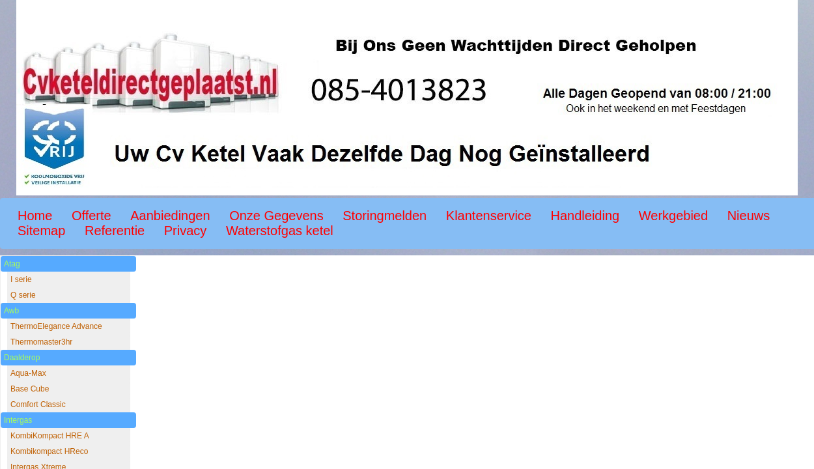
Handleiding (585, 215)
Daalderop (22, 357)
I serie (21, 279)
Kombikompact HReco (49, 451)
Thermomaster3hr (41, 342)
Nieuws (748, 215)
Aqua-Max (28, 373)
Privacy (185, 230)
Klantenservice (488, 215)
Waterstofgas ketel (279, 230)
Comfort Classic (38, 404)
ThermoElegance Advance (56, 326)
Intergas (18, 420)
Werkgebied (673, 215)
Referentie (115, 230)
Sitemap (41, 230)
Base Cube (29, 388)
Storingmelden (385, 215)
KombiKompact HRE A (49, 435)
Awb (11, 310)
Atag (12, 263)
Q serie (23, 295)
